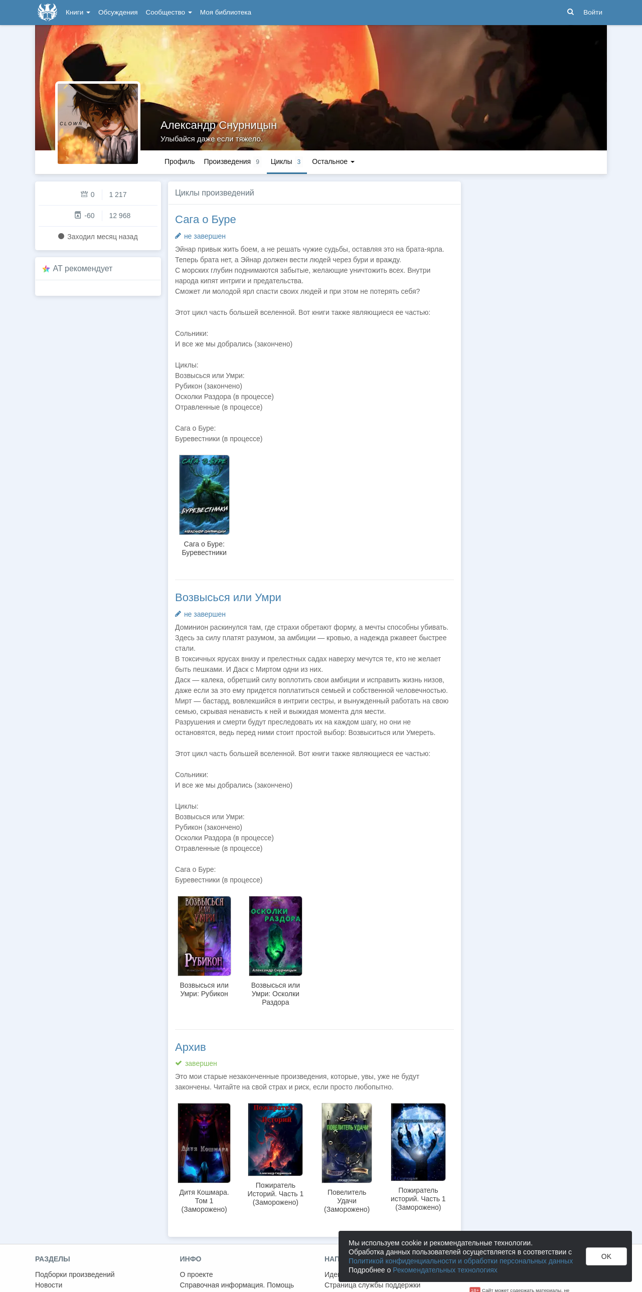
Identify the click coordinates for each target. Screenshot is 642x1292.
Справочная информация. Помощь (237, 1285)
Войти (592, 12)
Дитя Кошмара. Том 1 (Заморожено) (204, 1200)
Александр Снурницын (218, 125)
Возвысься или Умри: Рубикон (204, 989)
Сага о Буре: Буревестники (204, 548)
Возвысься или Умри (228, 597)
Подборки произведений (75, 1274)
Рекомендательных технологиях (445, 1270)
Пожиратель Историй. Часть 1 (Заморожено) (275, 1193)
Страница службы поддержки (372, 1285)
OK (606, 1256)
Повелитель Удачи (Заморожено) (347, 1200)
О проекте (196, 1274)
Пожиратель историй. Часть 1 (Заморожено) (418, 1198)
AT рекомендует (83, 268)
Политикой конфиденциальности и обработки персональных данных (461, 1261)
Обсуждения (117, 12)
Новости (48, 1285)
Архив (190, 1047)
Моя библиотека (225, 12)
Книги (78, 12)
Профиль (180, 161)
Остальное (333, 161)
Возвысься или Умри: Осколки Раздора (275, 993)
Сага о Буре (205, 219)
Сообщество (169, 12)
